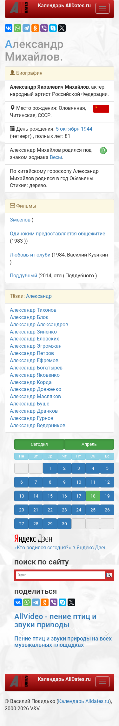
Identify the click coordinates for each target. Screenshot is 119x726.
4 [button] (93, 468)
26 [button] (107, 509)
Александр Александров (39, 325)
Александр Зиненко (33, 332)
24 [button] (78, 509)
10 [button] (78, 482)
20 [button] (21, 509)
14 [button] (35, 496)
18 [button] (93, 496)
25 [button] (93, 509)
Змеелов (20, 220)
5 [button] (107, 468)
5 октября (68, 129)
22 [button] (50, 509)
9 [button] (64, 482)
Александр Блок (29, 317)
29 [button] (50, 523)
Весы (56, 157)
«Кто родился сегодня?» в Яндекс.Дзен (60, 541)
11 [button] (93, 482)
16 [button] (64, 496)
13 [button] (21, 496)
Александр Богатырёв (36, 368)
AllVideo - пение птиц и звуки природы (55, 620)
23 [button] (64, 509)
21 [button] (35, 509)
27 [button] (21, 523)
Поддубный (23, 276)
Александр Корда (31, 382)
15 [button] (50, 496)
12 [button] (107, 482)
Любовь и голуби (30, 255)
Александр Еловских (34, 339)
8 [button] (50, 482)
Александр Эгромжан (36, 346)
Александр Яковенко (35, 375)
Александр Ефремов (34, 360)
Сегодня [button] (39, 444)
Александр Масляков (35, 396)
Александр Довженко (35, 389)
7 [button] (36, 482)
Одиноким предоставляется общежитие (57, 234)
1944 (86, 129)
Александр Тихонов (33, 310)
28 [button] (35, 523)
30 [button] (64, 523)
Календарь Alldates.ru (83, 701)
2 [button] (64, 468)
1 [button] (50, 468)
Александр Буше (29, 404)
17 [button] (78, 496)
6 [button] (21, 482)
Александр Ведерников (37, 425)
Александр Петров (32, 353)
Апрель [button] (89, 444)
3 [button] (78, 468)
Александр (39, 296)
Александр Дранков (34, 411)
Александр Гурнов (31, 418)
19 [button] (107, 496)
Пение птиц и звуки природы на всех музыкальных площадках (63, 641)
